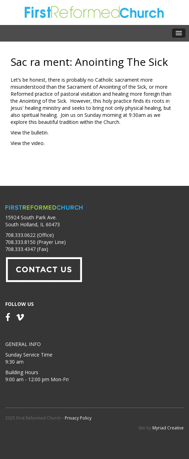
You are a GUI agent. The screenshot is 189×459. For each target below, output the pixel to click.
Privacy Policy (78, 418)
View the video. (28, 143)
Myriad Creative (168, 428)
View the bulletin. (30, 132)
